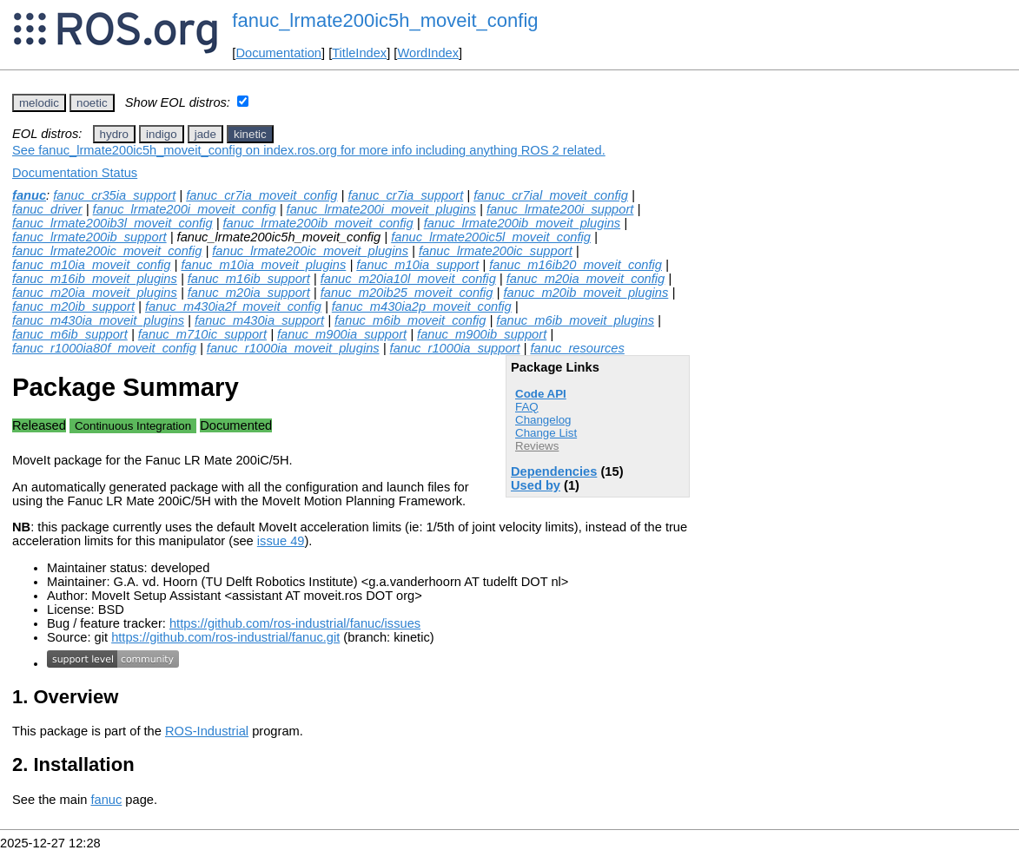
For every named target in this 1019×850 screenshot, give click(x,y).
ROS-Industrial (206, 731)
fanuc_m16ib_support (249, 279)
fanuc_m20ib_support (73, 306)
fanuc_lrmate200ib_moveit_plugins (522, 223)
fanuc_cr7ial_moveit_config (550, 195)
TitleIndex (359, 53)
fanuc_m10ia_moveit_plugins (263, 265)
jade (205, 134)
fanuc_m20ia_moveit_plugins (94, 293)
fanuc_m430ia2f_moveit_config (233, 306)
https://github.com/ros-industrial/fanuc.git (225, 637)
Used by (535, 485)
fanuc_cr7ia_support (405, 195)
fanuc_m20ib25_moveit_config (407, 293)
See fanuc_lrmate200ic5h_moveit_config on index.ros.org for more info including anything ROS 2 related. (308, 150)
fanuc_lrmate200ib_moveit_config (318, 223)
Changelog (543, 419)
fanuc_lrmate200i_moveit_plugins (381, 209)
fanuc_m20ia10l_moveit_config (408, 279)
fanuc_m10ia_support (417, 265)
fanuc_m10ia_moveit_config (91, 265)
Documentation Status (74, 173)
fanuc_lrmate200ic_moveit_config (107, 251)
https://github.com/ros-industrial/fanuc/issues (294, 623)
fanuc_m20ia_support (249, 293)
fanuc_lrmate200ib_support (89, 237)
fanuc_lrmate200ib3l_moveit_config (112, 223)
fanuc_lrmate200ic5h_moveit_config (385, 20)
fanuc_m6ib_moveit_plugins (575, 320)
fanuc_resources (577, 348)
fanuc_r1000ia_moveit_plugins (293, 348)
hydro (114, 134)
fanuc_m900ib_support (481, 334)
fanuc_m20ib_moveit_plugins (585, 293)
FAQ (527, 406)
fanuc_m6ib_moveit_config (410, 320)
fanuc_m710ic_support (202, 334)
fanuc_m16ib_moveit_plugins (94, 279)
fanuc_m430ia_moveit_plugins (98, 320)
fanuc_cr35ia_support (114, 195)
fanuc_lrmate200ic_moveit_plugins (310, 251)
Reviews (537, 445)
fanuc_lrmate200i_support (559, 209)
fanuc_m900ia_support (342, 334)
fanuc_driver (47, 209)
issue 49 (281, 541)
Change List (546, 432)
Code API (540, 393)
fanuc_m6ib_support (70, 334)
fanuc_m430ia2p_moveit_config (422, 306)
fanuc (29, 195)
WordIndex (428, 53)
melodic (39, 102)
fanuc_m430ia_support (259, 320)
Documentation (278, 53)
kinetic (250, 134)
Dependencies (554, 471)
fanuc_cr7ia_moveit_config (261, 195)
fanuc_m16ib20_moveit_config (575, 265)
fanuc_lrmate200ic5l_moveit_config (491, 237)
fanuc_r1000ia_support (455, 348)
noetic (92, 102)
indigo (161, 134)
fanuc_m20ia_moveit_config (585, 279)
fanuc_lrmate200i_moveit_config (184, 209)
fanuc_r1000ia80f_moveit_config (104, 348)
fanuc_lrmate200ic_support (495, 251)
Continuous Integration (133, 425)
